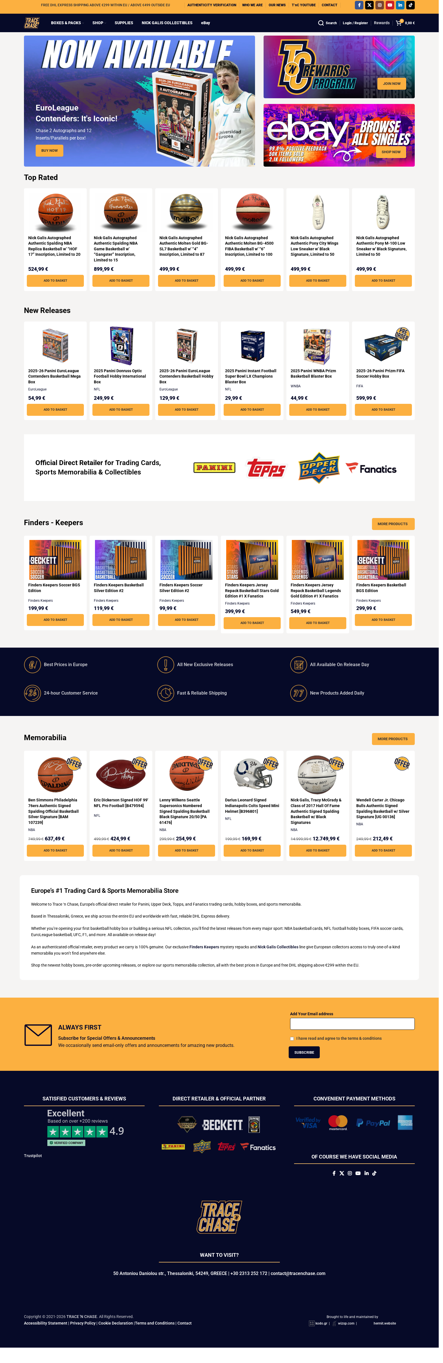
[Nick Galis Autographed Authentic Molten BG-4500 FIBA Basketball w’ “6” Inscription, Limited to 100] (252, 223)
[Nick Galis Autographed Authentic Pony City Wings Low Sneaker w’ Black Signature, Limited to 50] (319, 223)
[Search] (327, 28)
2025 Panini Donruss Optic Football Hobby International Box (118, 387)
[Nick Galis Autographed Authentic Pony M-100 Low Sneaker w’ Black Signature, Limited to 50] (384, 223)
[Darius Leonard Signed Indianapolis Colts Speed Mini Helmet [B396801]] (252, 786)
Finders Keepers (40, 612)
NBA (31, 841)
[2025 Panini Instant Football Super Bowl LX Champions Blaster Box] (252, 357)
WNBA (298, 397)
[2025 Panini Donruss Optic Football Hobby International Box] (120, 357)
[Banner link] (339, 78)
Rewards (382, 28)
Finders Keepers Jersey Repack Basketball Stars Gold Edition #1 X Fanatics (250, 601)
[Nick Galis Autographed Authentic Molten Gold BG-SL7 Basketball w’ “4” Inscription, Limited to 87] (186, 223)
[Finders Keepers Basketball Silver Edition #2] (120, 571)
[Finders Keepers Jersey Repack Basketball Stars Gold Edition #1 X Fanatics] (252, 571)
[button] (54, 292)
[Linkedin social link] (400, 7)
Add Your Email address (311, 1025)
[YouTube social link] (390, 7)
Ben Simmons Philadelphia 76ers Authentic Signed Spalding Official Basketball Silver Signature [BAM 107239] (53, 822)
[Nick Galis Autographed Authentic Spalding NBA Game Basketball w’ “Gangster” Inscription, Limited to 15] (120, 223)
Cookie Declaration (115, 1338)
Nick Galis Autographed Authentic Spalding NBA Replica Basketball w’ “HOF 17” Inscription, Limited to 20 (52, 260)
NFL (97, 400)
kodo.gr (321, 1339)
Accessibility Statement (45, 1338)
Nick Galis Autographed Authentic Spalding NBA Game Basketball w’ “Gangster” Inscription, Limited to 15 (116, 260)
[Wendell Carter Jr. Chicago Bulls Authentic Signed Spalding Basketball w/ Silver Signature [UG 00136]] (384, 786)
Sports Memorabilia (66, 483)
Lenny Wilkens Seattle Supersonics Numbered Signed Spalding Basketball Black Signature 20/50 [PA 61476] (185, 822)
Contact (184, 1338)
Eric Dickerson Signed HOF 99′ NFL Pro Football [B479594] (118, 816)
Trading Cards (137, 474)
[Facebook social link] (359, 7)
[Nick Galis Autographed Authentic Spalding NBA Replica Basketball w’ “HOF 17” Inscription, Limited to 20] (54, 223)
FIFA (362, 397)
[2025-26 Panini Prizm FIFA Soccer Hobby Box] (384, 357)
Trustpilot (33, 1167)
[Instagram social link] (379, 7)
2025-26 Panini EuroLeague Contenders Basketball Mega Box (53, 387)
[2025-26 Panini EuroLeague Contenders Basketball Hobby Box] (186, 357)
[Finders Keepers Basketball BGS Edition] (384, 571)
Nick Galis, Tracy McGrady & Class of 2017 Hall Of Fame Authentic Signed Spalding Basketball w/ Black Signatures (318, 822)
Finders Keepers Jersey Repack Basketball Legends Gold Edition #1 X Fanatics (318, 601)
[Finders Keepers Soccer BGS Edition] (54, 571)
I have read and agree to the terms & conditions (339, 1049)
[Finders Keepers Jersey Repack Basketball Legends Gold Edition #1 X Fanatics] (319, 571)
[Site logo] (37, 28)
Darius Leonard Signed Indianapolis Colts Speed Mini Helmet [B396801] (249, 816)
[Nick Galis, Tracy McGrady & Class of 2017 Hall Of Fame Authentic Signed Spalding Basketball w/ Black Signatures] (319, 786)
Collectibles (123, 483)
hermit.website (385, 1339)
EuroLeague (37, 400)
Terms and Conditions (155, 1338)
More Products (393, 535)
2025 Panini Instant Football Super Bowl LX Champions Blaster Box (252, 387)
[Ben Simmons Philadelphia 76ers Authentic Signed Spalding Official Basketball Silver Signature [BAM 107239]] (54, 786)
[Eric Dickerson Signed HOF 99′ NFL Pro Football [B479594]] (120, 786)
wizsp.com (346, 1339)
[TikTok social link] (410, 7)
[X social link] (369, 7)
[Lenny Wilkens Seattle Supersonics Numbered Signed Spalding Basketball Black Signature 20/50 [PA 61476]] (186, 786)
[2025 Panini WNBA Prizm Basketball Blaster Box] (319, 357)
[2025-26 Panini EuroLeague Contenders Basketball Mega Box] (54, 357)
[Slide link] (139, 112)
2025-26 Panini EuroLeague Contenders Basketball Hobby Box (185, 387)
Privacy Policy (83, 1338)
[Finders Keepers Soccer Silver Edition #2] (186, 571)
